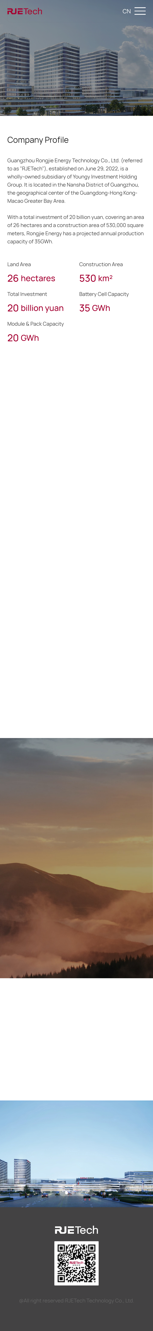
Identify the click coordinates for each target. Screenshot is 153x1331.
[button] (66, 1192)
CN (127, 10)
